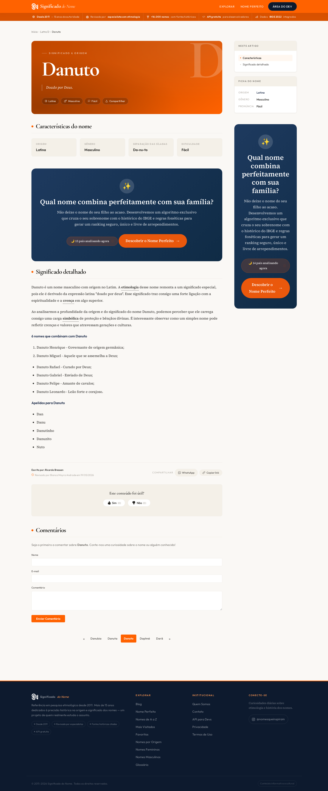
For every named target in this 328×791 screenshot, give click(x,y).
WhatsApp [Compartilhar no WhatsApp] (186, 472)
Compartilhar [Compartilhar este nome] (115, 101)
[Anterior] (84, 638)
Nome (34, 554)
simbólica (71, 318)
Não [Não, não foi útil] (139, 503)
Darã (159, 638)
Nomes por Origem (149, 742)
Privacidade (200, 727)
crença (68, 300)
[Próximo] (169, 638)
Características (252, 58)
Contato (198, 712)
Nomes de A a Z (146, 719)
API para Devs (201, 719)
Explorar (227, 6)
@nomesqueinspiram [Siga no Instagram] (268, 719)
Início (34, 31)
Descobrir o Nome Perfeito (153, 241)
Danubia (95, 638)
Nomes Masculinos (148, 757)
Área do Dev (282, 6)
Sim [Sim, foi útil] (114, 503)
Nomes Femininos (148, 749)
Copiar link (210, 472)
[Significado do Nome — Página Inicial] (53, 6)
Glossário (142, 765)
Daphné (145, 638)
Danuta (112, 638)
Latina (50, 101)
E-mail (35, 571)
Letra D (44, 31)
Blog (139, 704)
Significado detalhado (256, 64)
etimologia (130, 287)
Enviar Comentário (48, 618)
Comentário (38, 587)
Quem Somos (201, 704)
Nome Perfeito (252, 6)
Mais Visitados (145, 727)
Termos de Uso (202, 734)
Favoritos (142, 734)
